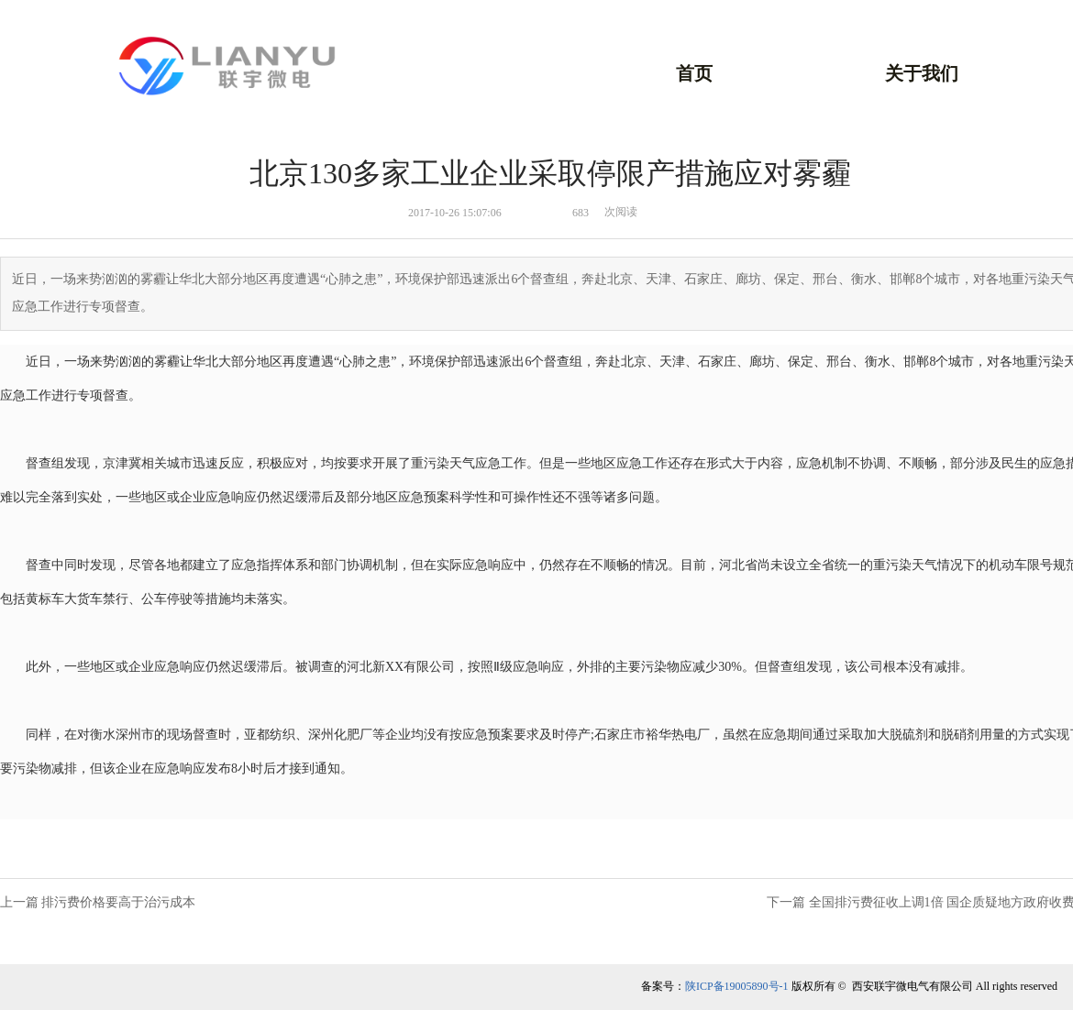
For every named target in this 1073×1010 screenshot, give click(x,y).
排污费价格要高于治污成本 (118, 902)
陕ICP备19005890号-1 (737, 986)
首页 (694, 73)
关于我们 (921, 73)
